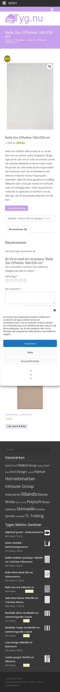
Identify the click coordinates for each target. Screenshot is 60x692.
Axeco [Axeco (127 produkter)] (23, 465)
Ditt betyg (11, 276)
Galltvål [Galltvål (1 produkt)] (31, 472)
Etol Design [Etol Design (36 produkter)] (18, 472)
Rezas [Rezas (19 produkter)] (46, 502)
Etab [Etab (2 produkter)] (7, 472)
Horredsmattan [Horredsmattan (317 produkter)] (20, 479)
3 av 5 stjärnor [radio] (16, 280)
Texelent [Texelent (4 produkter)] (20, 516)
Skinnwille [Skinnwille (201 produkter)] (26, 508)
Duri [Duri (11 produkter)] (47, 465)
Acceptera (30, 343)
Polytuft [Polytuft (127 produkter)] (34, 501)
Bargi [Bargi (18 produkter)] (32, 465)
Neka (30, 352)
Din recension (13, 288)
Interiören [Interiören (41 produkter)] (13, 494)
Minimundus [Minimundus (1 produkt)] (21, 502)
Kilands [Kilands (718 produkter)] (29, 494)
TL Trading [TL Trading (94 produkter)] (34, 515)
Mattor (47, 218)
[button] (55, 310)
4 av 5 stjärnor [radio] (20, 280)
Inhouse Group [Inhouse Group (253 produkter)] (19, 486)
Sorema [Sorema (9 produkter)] (40, 509)
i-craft (37, 682)
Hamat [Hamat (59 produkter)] (39, 471)
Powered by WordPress (16, 682)
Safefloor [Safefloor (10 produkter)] (10, 509)
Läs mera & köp (17, 208)
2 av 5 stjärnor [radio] (11, 280)
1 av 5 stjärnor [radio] (7, 280)
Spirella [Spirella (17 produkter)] (10, 516)
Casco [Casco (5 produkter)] (40, 465)
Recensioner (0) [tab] (18, 229)
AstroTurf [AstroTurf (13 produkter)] (11, 465)
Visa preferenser (30, 361)
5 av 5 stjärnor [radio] (25, 280)
